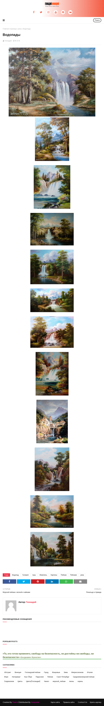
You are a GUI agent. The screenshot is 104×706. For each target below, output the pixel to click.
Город (46, 672)
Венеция (18, 672)
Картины (54, 575)
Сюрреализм (9, 681)
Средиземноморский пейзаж (83, 677)
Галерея (25, 575)
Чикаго (46, 681)
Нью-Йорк (28, 677)
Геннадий (8, 41)
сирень (80, 681)
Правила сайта (68, 702)
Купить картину (95, 702)
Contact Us (82, 702)
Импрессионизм (77, 672)
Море (6, 677)
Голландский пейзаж (32, 672)
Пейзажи (73, 575)
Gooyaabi (35, 702)
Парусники (40, 677)
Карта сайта (55, 702)
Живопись (43, 575)
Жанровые (56, 672)
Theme (15, 702)
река (19, 29)
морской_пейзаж (59, 681)
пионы (71, 681)
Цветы (20, 681)
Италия (90, 672)
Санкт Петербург (63, 677)
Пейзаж (63, 575)
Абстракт (7, 672)
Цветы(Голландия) (33, 681)
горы (34, 575)
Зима (66, 672)
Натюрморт (16, 677)
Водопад (15, 575)
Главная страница (9, 29)
